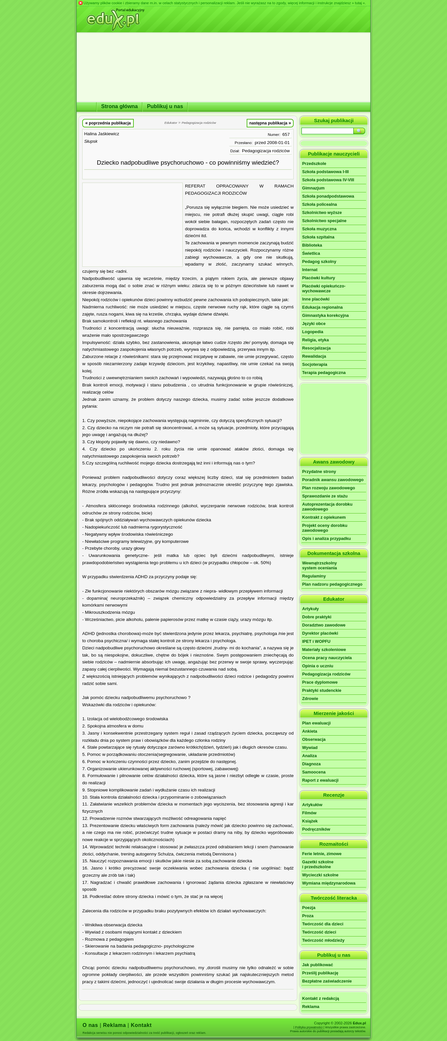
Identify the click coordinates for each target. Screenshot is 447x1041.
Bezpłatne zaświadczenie (327, 981)
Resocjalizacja (316, 348)
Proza (308, 915)
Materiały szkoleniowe (324, 649)
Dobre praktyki (316, 616)
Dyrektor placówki (320, 633)
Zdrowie (310, 698)
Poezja (309, 907)
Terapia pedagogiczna (324, 372)
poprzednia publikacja (108, 122)
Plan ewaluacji (316, 723)
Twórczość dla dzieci (322, 923)
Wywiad (309, 747)
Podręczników (316, 829)
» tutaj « (358, 3)
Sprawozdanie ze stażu (324, 496)
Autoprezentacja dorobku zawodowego (327, 507)
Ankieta (309, 731)
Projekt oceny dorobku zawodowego (324, 528)
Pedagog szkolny (319, 261)
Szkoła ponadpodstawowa (328, 196)
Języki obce (314, 323)
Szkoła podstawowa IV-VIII (328, 179)
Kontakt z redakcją (320, 998)
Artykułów (312, 804)
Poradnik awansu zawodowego (332, 479)
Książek (310, 821)
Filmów (309, 812)
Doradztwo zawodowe (324, 625)
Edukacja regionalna (322, 307)
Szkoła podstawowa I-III (325, 171)
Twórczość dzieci (319, 932)
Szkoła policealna (319, 204)
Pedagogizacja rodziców (266, 150)
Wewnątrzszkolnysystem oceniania (319, 565)
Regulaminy (314, 576)
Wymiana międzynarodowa (328, 883)
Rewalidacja (314, 356)
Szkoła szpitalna (318, 237)
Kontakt (141, 1025)
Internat (309, 269)
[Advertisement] (132, 225)
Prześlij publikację (320, 972)
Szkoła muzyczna (319, 228)
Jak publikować (317, 964)
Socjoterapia (314, 364)
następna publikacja (270, 122)
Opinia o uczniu (317, 665)
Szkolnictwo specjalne (324, 220)
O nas (90, 1025)
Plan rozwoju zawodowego (328, 487)
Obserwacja (314, 739)
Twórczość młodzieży (323, 940)
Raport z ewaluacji (320, 780)
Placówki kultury (318, 277)
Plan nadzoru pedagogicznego (332, 584)
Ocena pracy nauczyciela (327, 657)
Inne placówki (316, 299)
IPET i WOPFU (316, 641)
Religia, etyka (315, 339)
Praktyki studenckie (321, 690)
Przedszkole (314, 163)
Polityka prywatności (309, 1027)
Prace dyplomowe (320, 682)
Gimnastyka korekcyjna (325, 315)
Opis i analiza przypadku (326, 538)
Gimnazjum (313, 188)
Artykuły (310, 608)
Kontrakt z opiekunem (324, 517)
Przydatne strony (319, 471)
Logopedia (312, 331)
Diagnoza (311, 763)
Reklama (310, 1006)
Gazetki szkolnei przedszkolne (317, 864)
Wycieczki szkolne (320, 874)
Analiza (309, 755)
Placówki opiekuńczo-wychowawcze (324, 288)
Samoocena (314, 772)
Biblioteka (312, 245)
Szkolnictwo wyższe (322, 212)
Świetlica (311, 253)
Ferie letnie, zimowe (322, 853)
